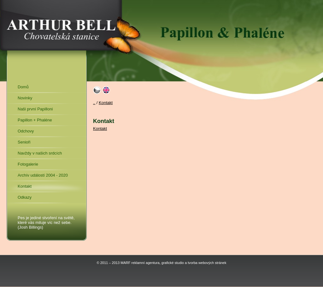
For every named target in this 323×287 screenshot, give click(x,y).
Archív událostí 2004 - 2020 (43, 175)
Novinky (25, 98)
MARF (125, 263)
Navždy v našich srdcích (40, 153)
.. (94, 102)
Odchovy (26, 131)
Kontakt (25, 186)
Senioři (24, 142)
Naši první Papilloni (35, 109)
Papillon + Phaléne (35, 120)
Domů (23, 87)
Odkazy (25, 197)
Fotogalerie (28, 164)
